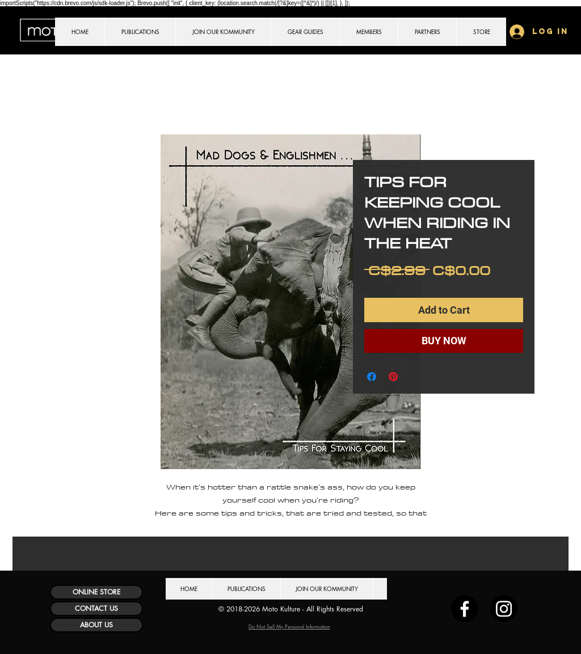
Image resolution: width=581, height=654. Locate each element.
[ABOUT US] (96, 625)
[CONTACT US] (96, 608)
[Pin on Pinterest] (393, 376)
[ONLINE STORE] (96, 592)
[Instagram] (503, 608)
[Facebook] (464, 608)
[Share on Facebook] (371, 376)
